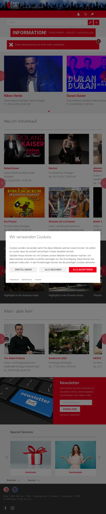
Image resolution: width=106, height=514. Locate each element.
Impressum (14, 279)
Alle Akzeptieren (83, 269)
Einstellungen (23, 269)
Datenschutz (26, 279)
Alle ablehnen (53, 269)
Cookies (38, 279)
